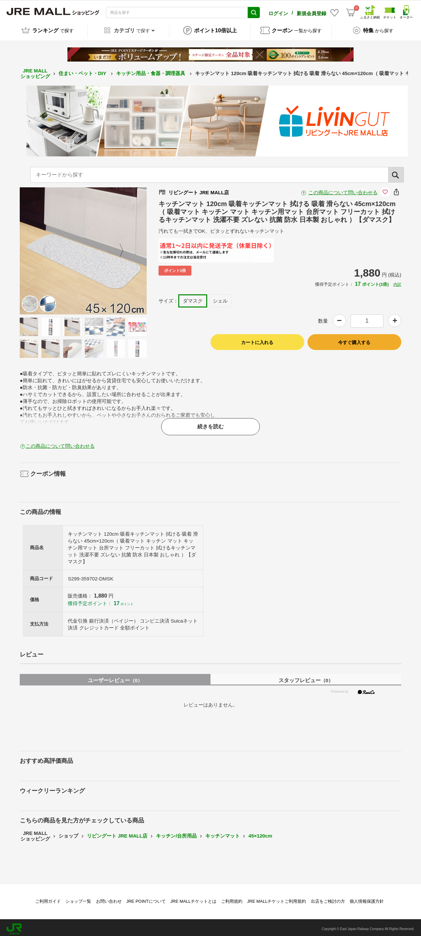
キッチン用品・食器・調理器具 (151, 70)
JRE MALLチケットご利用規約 (276, 898)
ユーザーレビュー (115, 677)
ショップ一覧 (78, 898)
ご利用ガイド (48, 898)
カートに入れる (257, 339)
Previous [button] (49, 247)
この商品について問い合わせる (343, 189)
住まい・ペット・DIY (83, 70)
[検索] (396, 171)
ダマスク (193, 297)
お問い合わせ (109, 898)
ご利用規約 (231, 898)
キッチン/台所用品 (176, 833)
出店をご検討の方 (328, 898)
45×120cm (260, 833)
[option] (83, 247)
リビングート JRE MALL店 (117, 833)
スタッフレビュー (306, 677)
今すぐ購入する (354, 339)
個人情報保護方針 (367, 898)
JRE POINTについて (146, 898)
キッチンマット (222, 833)
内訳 (397, 281)
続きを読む (210, 423)
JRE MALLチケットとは (193, 898)
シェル (220, 297)
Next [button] (117, 247)
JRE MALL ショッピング (35, 70)
